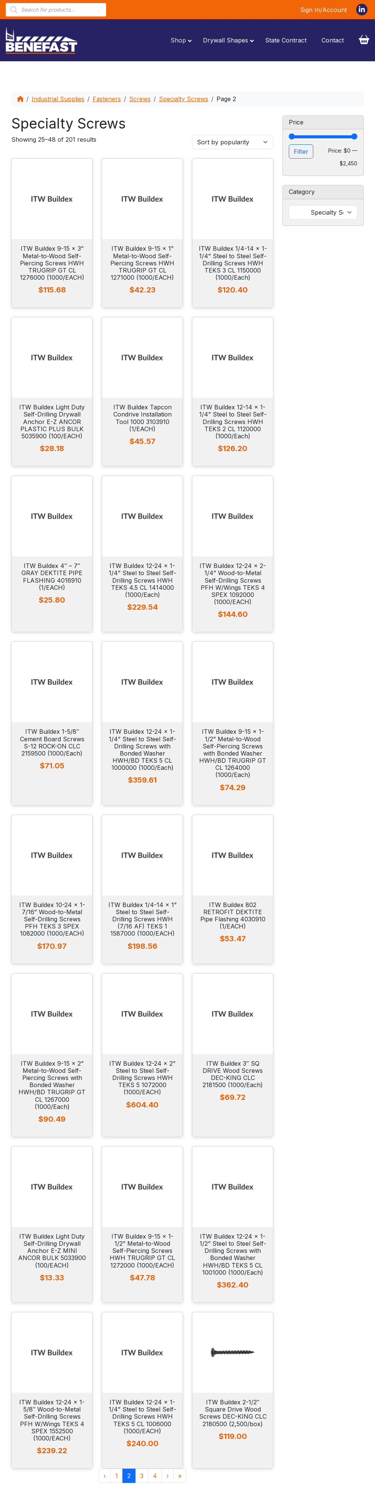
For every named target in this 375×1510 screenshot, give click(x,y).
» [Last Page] (179, 1476)
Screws (140, 99)
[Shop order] (232, 142)
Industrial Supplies (58, 99)
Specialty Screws (183, 99)
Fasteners (107, 99)
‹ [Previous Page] (105, 1476)
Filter (301, 151)
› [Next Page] (167, 1476)
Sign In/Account (323, 10)
